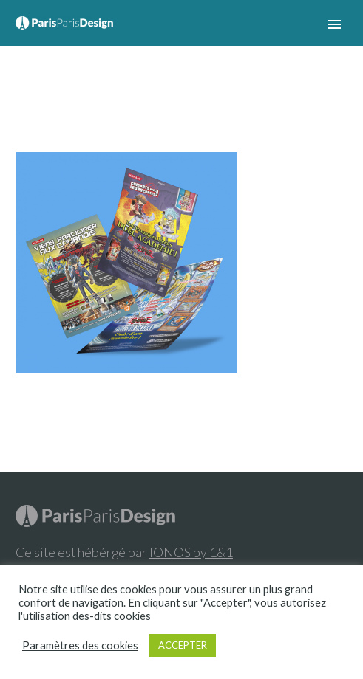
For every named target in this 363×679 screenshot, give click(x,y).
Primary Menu (334, 24)
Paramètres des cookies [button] (80, 645)
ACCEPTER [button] (182, 645)
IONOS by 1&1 (191, 552)
